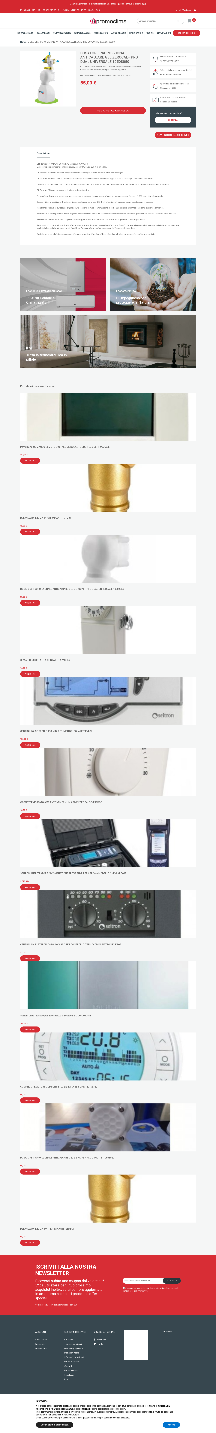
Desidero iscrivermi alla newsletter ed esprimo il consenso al (150, 1289)
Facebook (100, 1339)
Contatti (68, 1366)
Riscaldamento (25, 33)
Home (23, 42)
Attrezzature (101, 33)
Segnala (173, 120)
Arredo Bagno (118, 33)
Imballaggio (69, 1375)
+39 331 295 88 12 (50, 10)
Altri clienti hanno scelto (173, 135)
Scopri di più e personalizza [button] (54, 1425)
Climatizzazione (62, 33)
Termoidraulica (82, 33)
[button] (178, 1400)
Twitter (99, 1344)
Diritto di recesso (72, 1361)
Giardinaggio (136, 33)
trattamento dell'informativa (135, 1291)
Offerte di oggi (186, 33)
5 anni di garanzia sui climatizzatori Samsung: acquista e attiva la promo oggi (108, 3)
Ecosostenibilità (71, 1370)
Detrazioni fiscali (71, 1353)
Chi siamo (68, 1339)
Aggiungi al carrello (113, 110)
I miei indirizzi (41, 1348)
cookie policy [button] (119, 1409)
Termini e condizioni (73, 1344)
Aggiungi (30, 460)
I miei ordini (40, 1344)
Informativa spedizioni (74, 1357)
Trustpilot (167, 1331)
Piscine (149, 33)
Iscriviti (172, 1280)
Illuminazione (164, 33)
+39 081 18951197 (31, 10)
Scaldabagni (43, 33)
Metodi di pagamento (73, 1348)
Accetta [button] (171, 1425)
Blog (66, 1379)
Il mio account (41, 1339)
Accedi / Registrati (186, 10)
